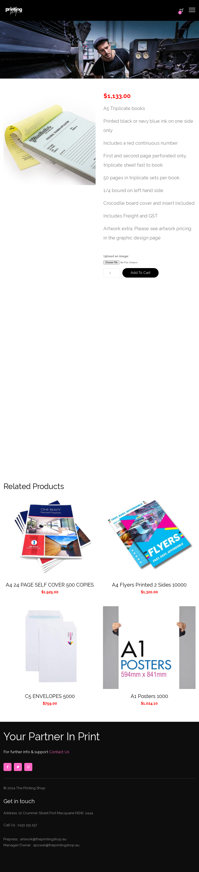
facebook (7, 767)
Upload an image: (116, 256)
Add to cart (140, 273)
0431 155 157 (27, 825)
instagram (28, 767)
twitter (18, 767)
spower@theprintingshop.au (55, 845)
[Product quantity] (111, 273)
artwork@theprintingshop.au (42, 839)
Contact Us (58, 752)
